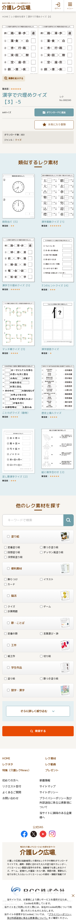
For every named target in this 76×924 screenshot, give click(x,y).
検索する (40, 731)
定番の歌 (11, 633)
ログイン (58, 8)
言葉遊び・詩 (49, 633)
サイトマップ (47, 786)
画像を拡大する (15, 78)
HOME (5, 16)
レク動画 (50, 764)
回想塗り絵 (12, 552)
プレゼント (52, 770)
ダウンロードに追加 (56, 112)
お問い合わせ (10, 798)
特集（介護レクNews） (16, 770)
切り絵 (45, 656)
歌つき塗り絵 (49, 547)
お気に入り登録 (57, 124)
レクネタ (7, 764)
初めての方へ (10, 780)
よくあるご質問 (11, 792)
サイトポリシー (48, 792)
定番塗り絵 (12, 547)
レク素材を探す (18, 16)
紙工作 (9, 656)
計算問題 (11, 611)
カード (9, 584)
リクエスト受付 (11, 786)
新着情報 (44, 780)
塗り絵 (9, 678)
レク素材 (50, 758)
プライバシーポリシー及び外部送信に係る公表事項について (55, 802)
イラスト (46, 579)
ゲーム (45, 606)
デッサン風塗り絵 (51, 552)
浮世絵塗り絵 (13, 557)
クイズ (18, 139)
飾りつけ (11, 579)
